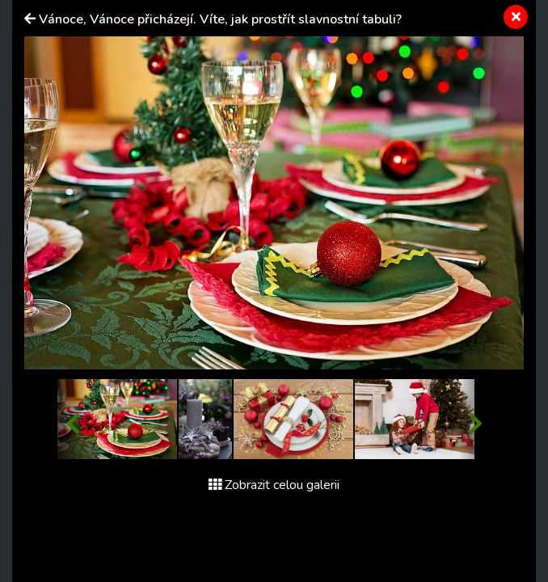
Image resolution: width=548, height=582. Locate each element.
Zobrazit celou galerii (274, 485)
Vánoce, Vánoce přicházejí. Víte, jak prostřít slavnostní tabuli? (220, 19)
